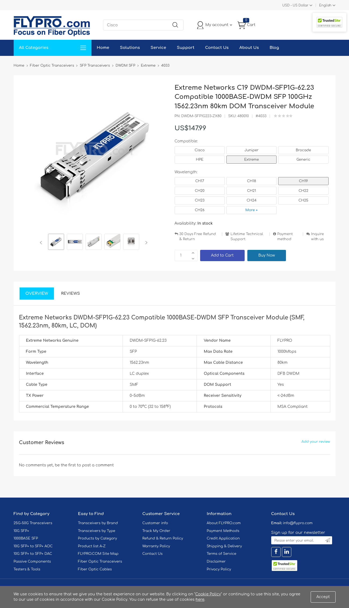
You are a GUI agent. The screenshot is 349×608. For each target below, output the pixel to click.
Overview (36, 293)
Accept (323, 597)
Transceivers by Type (96, 531)
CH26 (199, 210)
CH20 (199, 191)
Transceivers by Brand (98, 523)
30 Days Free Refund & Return (197, 236)
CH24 (251, 200)
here (200, 600)
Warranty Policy (156, 546)
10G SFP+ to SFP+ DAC (33, 554)
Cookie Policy (208, 594)
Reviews (70, 293)
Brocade (303, 150)
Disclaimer (216, 561)
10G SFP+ (21, 531)
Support (185, 47)
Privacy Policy (219, 569)
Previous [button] (42, 243)
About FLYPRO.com (224, 523)
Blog (274, 47)
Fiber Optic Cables (95, 569)
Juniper (251, 150)
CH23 (199, 200)
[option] (56, 242)
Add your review (316, 442)
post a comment (98, 465)
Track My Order (156, 531)
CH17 (199, 181)
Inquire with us (317, 236)
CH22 (303, 191)
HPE (199, 159)
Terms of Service (221, 554)
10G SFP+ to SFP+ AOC (33, 546)
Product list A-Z (92, 546)
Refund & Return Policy (162, 538)
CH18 (251, 181)
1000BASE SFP (26, 538)
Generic (303, 159)
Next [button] (145, 243)
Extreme (251, 159)
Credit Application (223, 538)
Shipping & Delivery (224, 546)
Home (103, 47)
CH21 (251, 191)
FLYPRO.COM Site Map (98, 554)
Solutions (130, 47)
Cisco (200, 150)
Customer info (155, 523)
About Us (249, 47)
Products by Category (97, 538)
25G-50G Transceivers (33, 523)
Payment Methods (223, 531)
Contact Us (217, 47)
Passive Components (32, 561)
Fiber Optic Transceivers (100, 561)
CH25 (303, 200)
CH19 (303, 181)
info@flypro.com (298, 523)
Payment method (285, 236)
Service (158, 47)
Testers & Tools (27, 569)
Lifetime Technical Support (246, 236)
